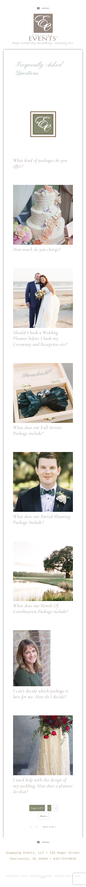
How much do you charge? (36, 249)
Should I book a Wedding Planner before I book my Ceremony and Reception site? (40, 338)
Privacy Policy (64, 876)
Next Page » (49, 827)
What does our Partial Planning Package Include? (41, 519)
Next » (43, 816)
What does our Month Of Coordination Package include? (40, 608)
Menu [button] (46, 8)
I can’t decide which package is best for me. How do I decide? (40, 694)
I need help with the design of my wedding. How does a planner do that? (43, 785)
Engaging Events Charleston (43, 27)
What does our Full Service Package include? (37, 430)
